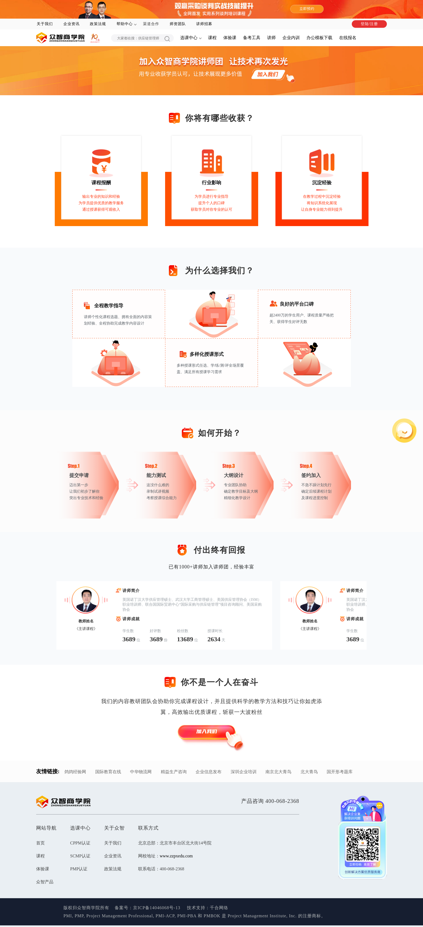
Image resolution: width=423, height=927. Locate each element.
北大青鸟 (309, 771)
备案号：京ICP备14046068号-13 (147, 907)
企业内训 (291, 37)
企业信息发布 (208, 771)
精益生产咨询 (174, 771)
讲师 (271, 37)
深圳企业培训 (244, 771)
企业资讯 (71, 24)
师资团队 (178, 24)
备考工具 (251, 37)
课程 (212, 37)
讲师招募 (204, 24)
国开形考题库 (340, 771)
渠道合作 (151, 24)
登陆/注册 (369, 24)
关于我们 (45, 24)
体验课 (229, 37)
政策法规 (98, 24)
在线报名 (347, 37)
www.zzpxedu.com (176, 856)
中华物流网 (141, 771)
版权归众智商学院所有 (89, 907)
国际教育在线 (108, 771)
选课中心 (188, 37)
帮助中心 (125, 24)
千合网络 (219, 907)
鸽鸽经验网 (75, 771)
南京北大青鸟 (278, 771)
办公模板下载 (319, 37)
